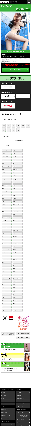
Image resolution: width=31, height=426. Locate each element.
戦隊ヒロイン (5, 163)
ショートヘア (5, 208)
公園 (14, 291)
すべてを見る (16, 185)
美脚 (3, 198)
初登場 (14, 310)
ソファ (3, 265)
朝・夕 (3, 303)
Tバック (4, 220)
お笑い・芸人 (5, 156)
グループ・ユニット (17, 167)
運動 (3, 297)
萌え (14, 172)
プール (14, 281)
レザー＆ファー (6, 230)
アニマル (4, 252)
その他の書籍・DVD (6, 415)
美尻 (14, 195)
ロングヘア (15, 208)
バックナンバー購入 (6, 418)
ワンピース (15, 220)
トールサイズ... (5, 214)
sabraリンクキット (21, 419)
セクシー (15, 182)
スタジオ (4, 275)
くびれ (14, 198)
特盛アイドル (4, 404)
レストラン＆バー (6, 278)
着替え (3, 300)
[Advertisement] (8, 381)
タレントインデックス (6, 424)
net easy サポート (21, 401)
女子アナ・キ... (16, 156)
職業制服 (15, 236)
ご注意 (18, 422)
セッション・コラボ (17, 307)
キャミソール (16, 224)
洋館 (14, 287)
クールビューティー (17, 179)
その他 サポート (20, 404)
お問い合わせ (20, 406)
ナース (3, 236)
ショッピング (16, 300)
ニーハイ (4, 233)
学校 (3, 291)
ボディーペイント (6, 259)
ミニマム (15, 217)
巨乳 (3, 188)
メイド (14, 233)
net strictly (3, 392)
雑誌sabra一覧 (4, 409)
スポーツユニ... (5, 243)
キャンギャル (5, 166)
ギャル (3, 179)
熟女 (14, 163)
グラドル (4, 150)
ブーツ (14, 252)
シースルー (15, 255)
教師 (3, 239)
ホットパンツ (16, 227)
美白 (14, 201)
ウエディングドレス (17, 247)
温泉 (14, 284)
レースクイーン (17, 160)
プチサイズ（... (16, 211)
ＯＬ (3, 246)
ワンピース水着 (6, 217)
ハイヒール (5, 255)
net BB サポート (20, 398)
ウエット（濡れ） (17, 204)
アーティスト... (5, 153)
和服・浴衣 (15, 230)
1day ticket (3, 395)
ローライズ (5, 227)
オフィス (4, 271)
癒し (3, 176)
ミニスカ (4, 224)
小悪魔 (14, 176)
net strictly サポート (21, 392)
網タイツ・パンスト (17, 250)
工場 (14, 275)
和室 (3, 262)
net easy (3, 401)
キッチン (15, 262)
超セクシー (5, 185)
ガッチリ (4, 195)
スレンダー (5, 192)
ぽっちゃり (15, 192)
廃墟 (14, 271)
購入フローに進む (15, 70)
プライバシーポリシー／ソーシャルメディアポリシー (23, 416)
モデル (14, 153)
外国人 (3, 169)
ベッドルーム (16, 265)
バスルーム (5, 268)
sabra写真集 (4, 412)
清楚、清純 (15, 169)
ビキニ (14, 214)
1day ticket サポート (21, 395)
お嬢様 (3, 172)
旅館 (3, 287)
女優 (14, 150)
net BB (2, 398)
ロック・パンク (17, 243)
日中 (14, 303)
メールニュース (20, 412)
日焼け (3, 204)
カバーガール (5, 310)
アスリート (5, 160)
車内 (14, 268)
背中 (3, 201)
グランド (4, 294)
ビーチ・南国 (16, 278)
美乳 (14, 188)
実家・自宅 (15, 259)
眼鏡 (3, 211)
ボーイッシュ (5, 182)
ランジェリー (5, 249)
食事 (14, 297)
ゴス (14, 239)
